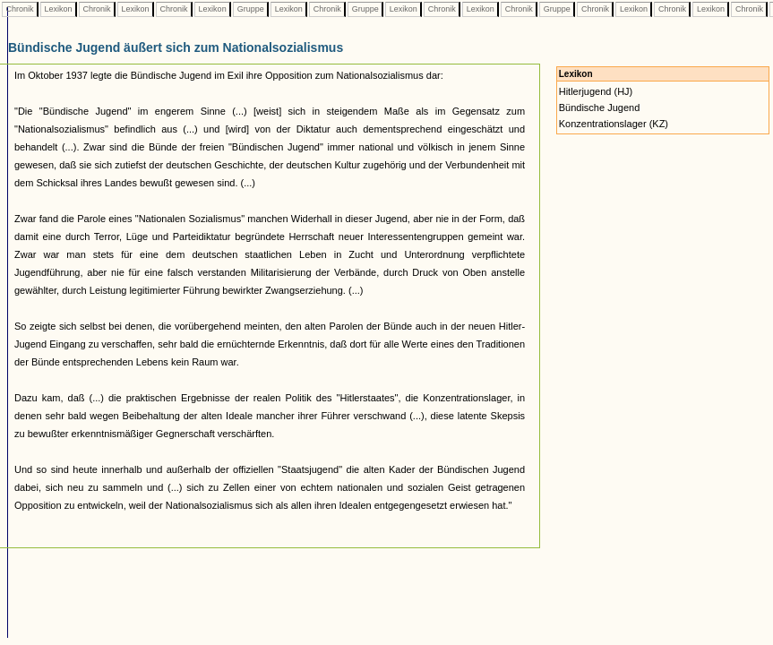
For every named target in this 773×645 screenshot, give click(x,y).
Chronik (20, 8)
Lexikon (58, 8)
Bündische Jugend (599, 107)
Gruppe (250, 8)
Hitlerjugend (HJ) (596, 91)
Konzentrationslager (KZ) (613, 123)
